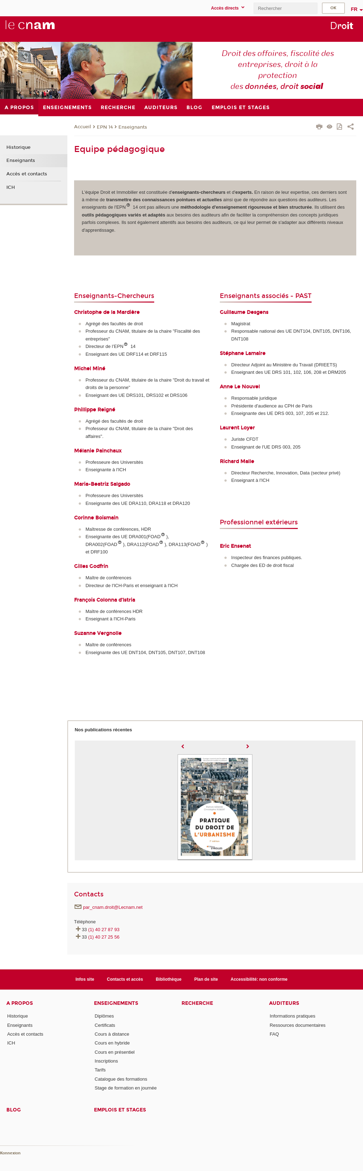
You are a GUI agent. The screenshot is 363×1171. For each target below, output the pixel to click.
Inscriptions (106, 1061)
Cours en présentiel (115, 1052)
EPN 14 (105, 127)
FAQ (274, 1034)
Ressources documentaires (298, 1025)
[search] (285, 8)
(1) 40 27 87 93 (103, 929)
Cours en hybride (112, 1043)
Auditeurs (284, 1003)
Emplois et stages (120, 1110)
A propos (19, 1003)
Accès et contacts (26, 174)
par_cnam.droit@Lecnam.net (113, 907)
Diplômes (104, 1016)
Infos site (85, 979)
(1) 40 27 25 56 (103, 937)
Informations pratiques (292, 1016)
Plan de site (206, 979)
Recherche (197, 1003)
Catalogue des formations (121, 1079)
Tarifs (100, 1070)
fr (354, 9)
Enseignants (132, 127)
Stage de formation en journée (126, 1088)
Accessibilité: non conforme (259, 979)
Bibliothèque (169, 979)
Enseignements (116, 1003)
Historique (18, 147)
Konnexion (10, 1153)
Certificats (105, 1025)
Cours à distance (112, 1034)
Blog (13, 1110)
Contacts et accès (125, 979)
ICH (10, 187)
